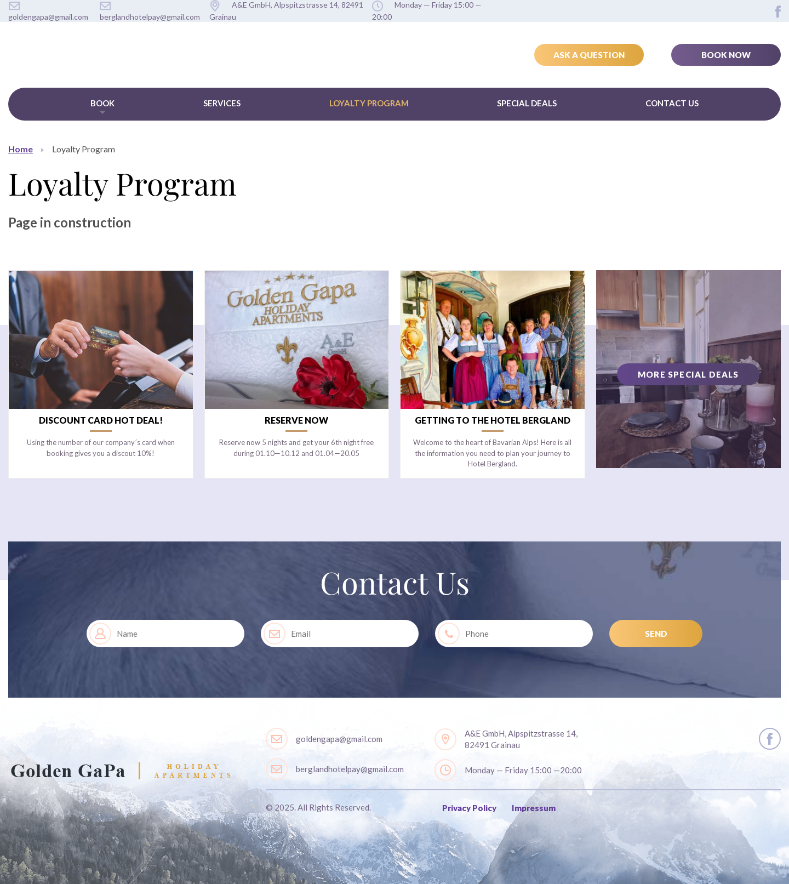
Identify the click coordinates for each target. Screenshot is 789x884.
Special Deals (527, 103)
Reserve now (296, 420)
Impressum (534, 808)
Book (102, 103)
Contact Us (672, 103)
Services (222, 103)
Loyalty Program (369, 103)
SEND (656, 633)
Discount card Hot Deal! (101, 420)
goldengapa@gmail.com (339, 739)
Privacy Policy (469, 808)
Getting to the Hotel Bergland (492, 420)
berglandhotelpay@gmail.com (350, 769)
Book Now (726, 55)
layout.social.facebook (778, 11)
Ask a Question (589, 55)
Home (20, 149)
